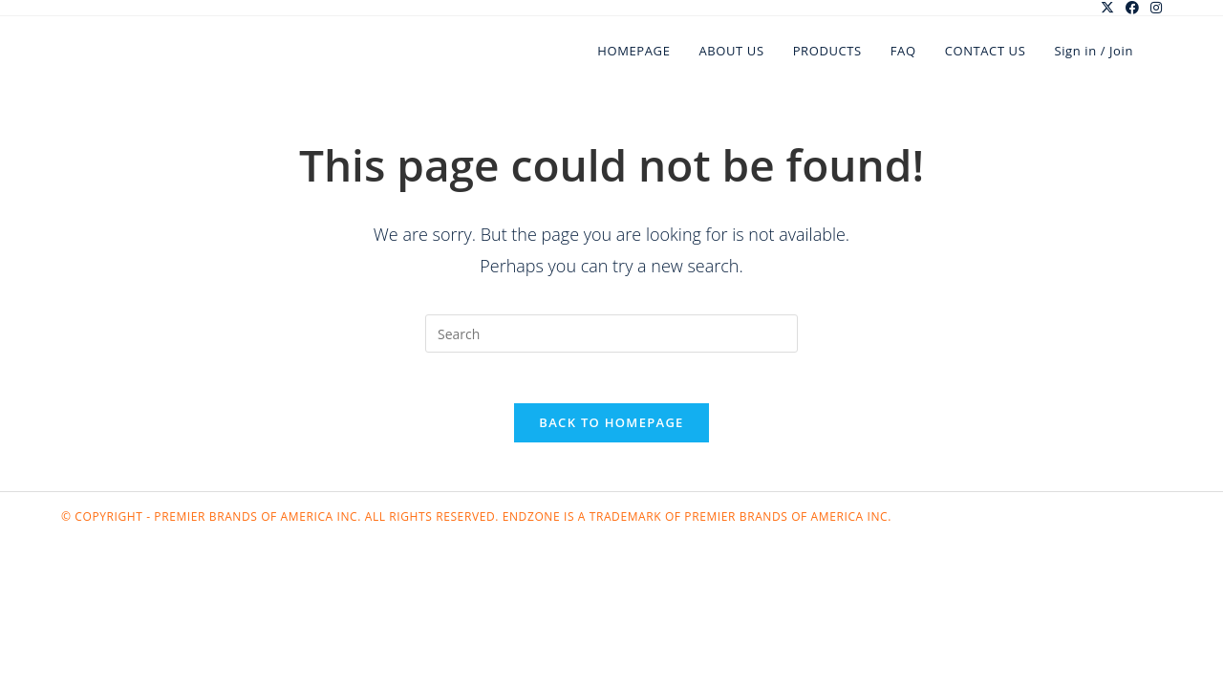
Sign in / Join (1093, 50)
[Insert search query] (611, 333)
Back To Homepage (611, 430)
